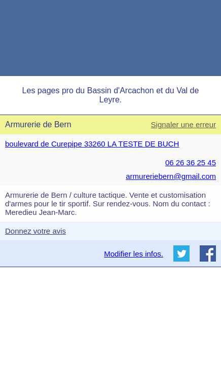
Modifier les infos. (133, 253)
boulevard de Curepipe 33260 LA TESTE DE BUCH (92, 143)
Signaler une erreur (183, 124)
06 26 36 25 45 (190, 162)
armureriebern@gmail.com (171, 176)
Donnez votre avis (35, 231)
